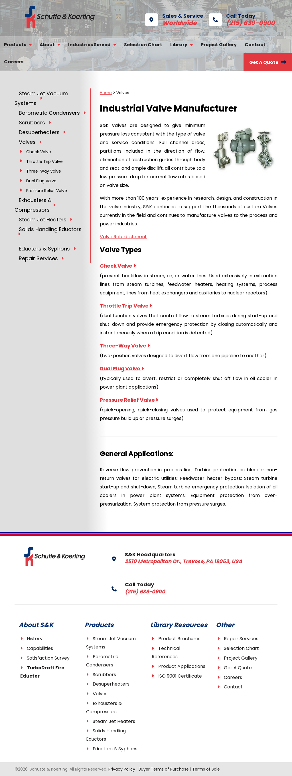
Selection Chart (143, 44)
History (34, 638)
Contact (255, 44)
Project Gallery (219, 44)
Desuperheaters (111, 684)
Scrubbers (104, 674)
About (47, 44)
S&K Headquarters (166, 557)
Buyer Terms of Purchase (164, 769)
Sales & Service (174, 19)
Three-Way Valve (125, 345)
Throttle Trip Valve (126, 305)
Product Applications (181, 666)
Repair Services (241, 638)
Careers (13, 61)
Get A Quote (263, 62)
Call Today (233, 19)
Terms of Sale (206, 769)
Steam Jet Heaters (114, 721)
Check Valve (118, 265)
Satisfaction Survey (48, 658)
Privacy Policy (121, 769)
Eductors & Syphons (115, 748)
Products (15, 44)
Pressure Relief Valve (129, 399)
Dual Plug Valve (122, 368)
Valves (100, 693)
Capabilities (40, 648)
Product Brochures (179, 638)
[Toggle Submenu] (41, 98)
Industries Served (89, 44)
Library (178, 44)
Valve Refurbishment (123, 236)
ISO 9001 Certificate (180, 676)
